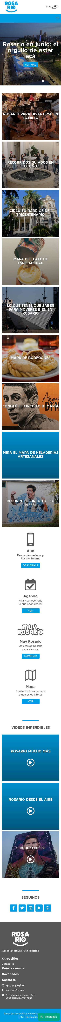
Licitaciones (8, 964)
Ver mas (30, 64)
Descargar (30, 565)
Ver (30, 610)
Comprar (30, 656)
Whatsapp (49, 1016)
